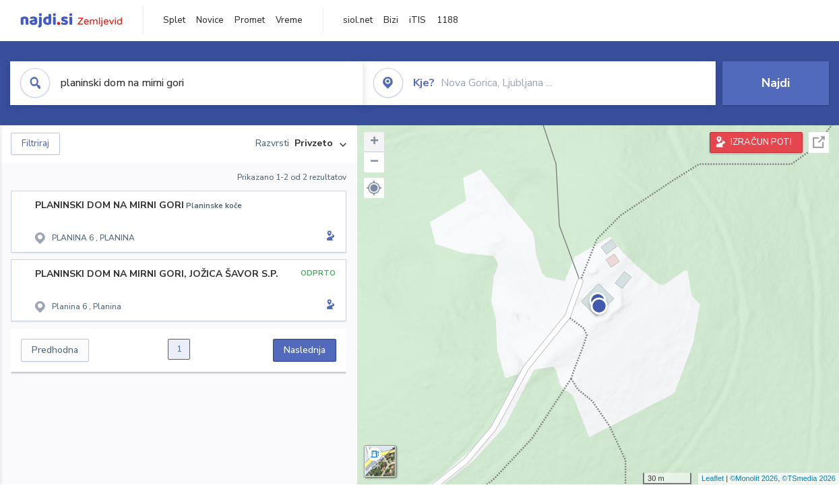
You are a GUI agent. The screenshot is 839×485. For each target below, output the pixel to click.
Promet (250, 20)
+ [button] (374, 142)
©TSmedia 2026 (809, 478)
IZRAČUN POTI (761, 142)
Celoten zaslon (819, 142)
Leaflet (713, 478)
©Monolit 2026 (754, 478)
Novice (210, 20)
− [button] (374, 162)
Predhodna (55, 350)
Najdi (776, 83)
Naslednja (304, 350)
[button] (374, 188)
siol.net (358, 20)
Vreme (289, 20)
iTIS (417, 20)
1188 (447, 20)
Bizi (390, 20)
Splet (174, 20)
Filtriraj (35, 143)
